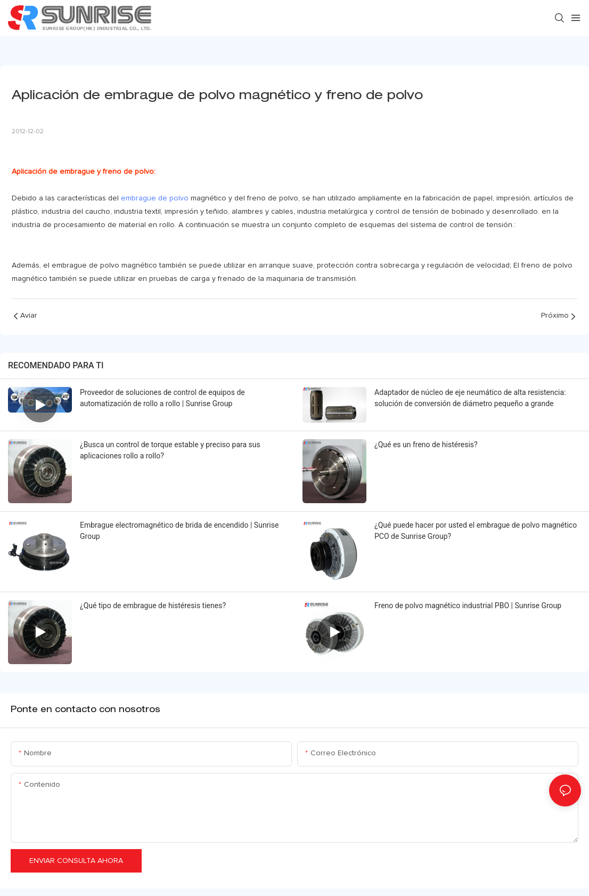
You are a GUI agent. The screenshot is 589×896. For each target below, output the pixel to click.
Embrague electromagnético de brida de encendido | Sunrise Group (179, 530)
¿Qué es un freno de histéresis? (426, 444)
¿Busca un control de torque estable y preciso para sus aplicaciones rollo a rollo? (170, 450)
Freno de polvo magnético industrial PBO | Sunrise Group (467, 605)
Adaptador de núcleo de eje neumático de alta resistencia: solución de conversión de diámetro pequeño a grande (470, 398)
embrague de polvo (155, 198)
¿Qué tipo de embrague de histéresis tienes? (153, 605)
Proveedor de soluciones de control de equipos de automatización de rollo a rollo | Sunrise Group (162, 398)
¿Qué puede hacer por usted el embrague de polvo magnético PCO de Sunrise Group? (475, 530)
